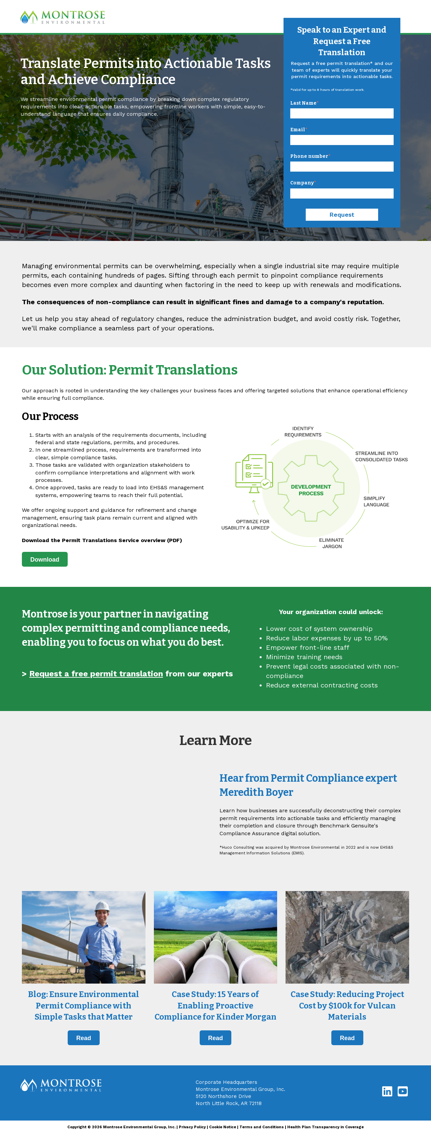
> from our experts (127, 673)
